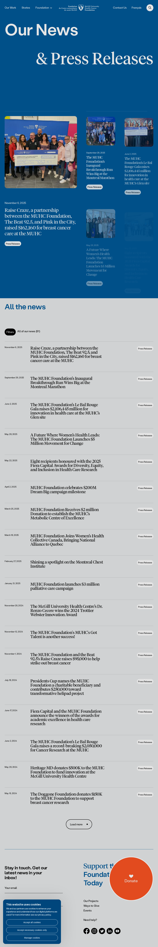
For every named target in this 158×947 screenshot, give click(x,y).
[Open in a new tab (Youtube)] (117, 932)
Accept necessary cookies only (32, 930)
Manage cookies (32, 938)
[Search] (149, 7)
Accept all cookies (32, 922)
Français (136, 7)
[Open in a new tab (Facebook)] (86, 932)
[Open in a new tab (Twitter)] (102, 932)
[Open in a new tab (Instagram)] (94, 932)
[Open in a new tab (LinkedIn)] (110, 932)
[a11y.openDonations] (144, 887)
